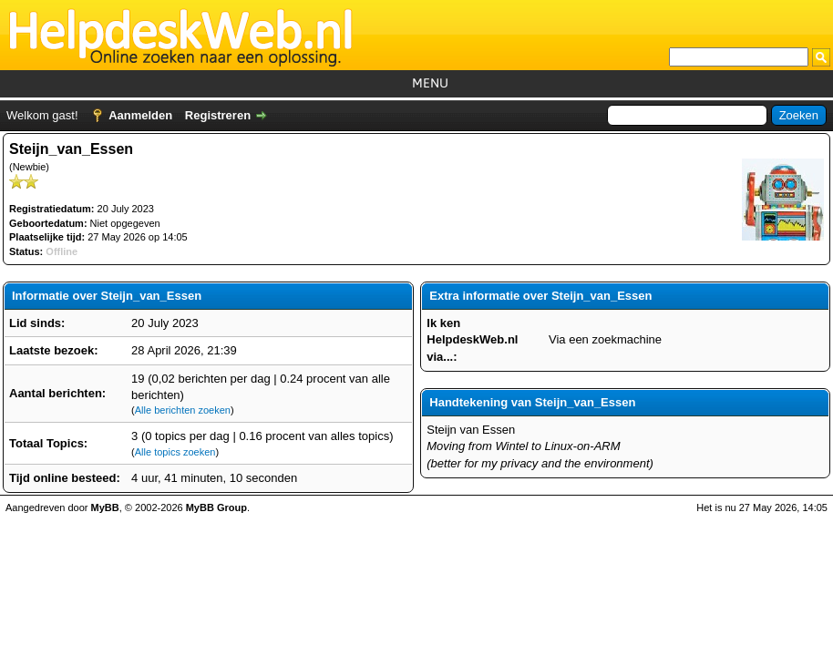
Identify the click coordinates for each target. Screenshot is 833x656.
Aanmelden (140, 115)
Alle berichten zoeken (183, 410)
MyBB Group (216, 507)
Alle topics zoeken (175, 451)
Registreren (218, 115)
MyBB (105, 507)
